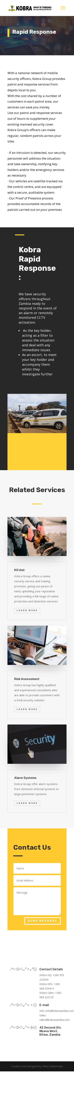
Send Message (42, 920)
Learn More (27, 610)
